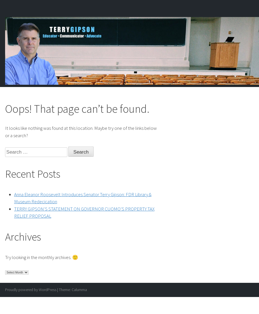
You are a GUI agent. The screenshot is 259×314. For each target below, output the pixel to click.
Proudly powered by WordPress (30, 289)
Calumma (79, 289)
